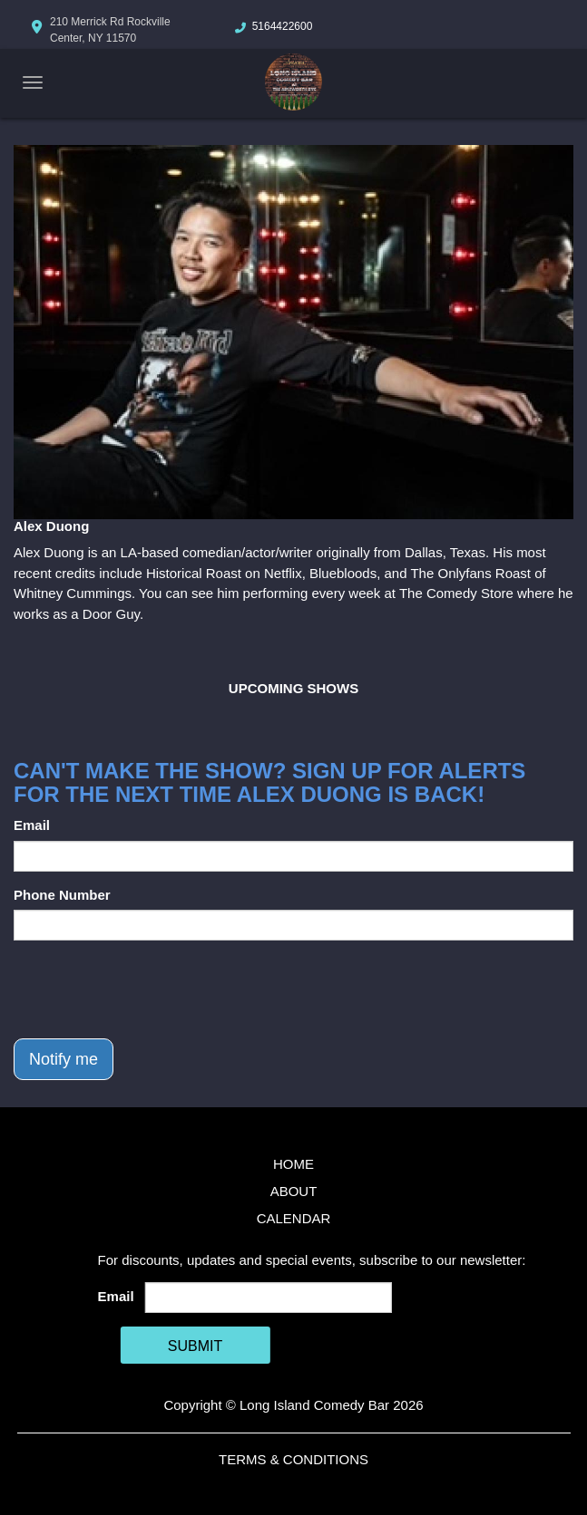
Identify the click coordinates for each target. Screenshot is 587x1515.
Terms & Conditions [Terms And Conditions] (293, 1459)
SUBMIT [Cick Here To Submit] (195, 1346)
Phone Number (62, 894)
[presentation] (151, 989)
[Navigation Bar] (33, 82)
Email (32, 825)
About (294, 1191)
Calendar (294, 1218)
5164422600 (282, 26)
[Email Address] (268, 1297)
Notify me (63, 1059)
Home (293, 1164)
